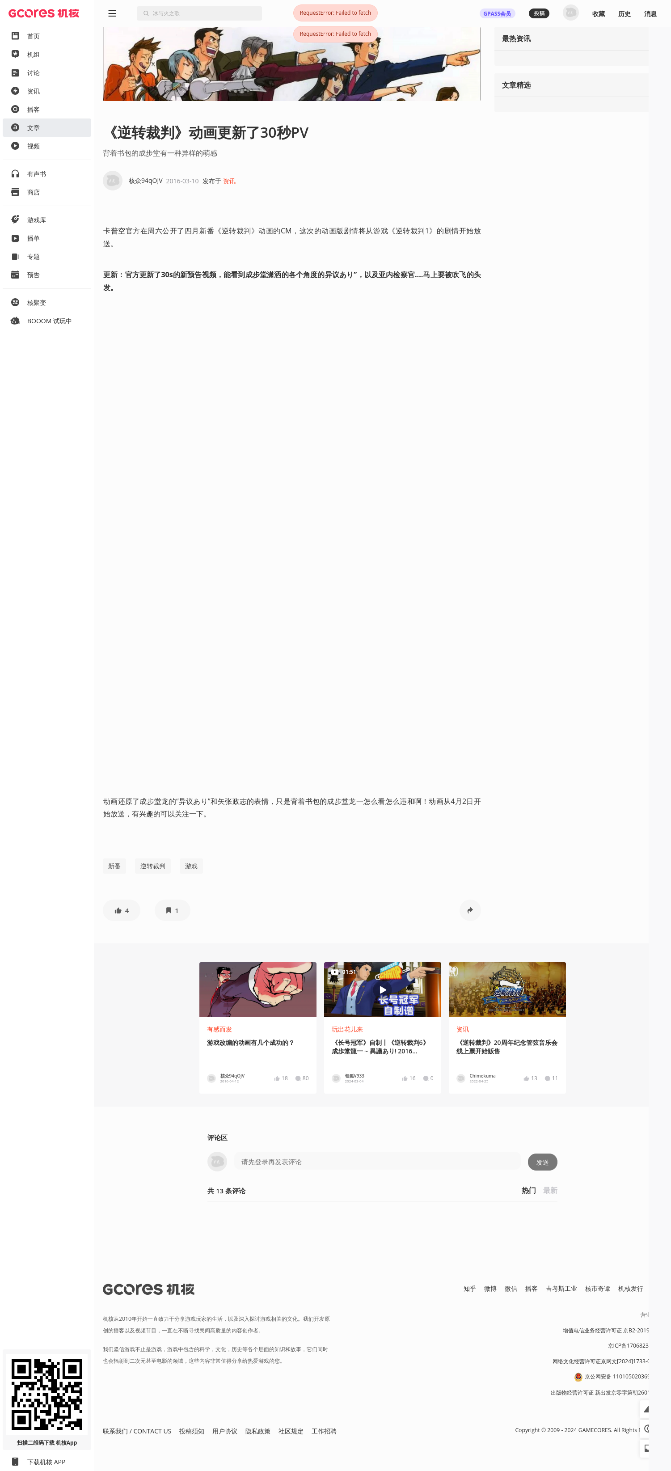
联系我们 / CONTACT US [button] (137, 1431)
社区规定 (291, 1431)
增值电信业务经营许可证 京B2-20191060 (612, 1330)
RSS (656, 1288)
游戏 (191, 866)
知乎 (470, 1288)
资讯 (229, 181)
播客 (531, 1288)
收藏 (598, 13)
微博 (490, 1288)
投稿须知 (191, 1431)
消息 (650, 13)
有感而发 (219, 1029)
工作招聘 (324, 1431)
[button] (121, 910)
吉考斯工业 (561, 1288)
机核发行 (630, 1288)
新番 (114, 866)
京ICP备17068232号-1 (635, 1345)
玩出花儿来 (347, 1029)
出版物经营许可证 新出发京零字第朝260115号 (606, 1392)
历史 (624, 13)
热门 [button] (529, 1190)
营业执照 (651, 1315)
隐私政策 (257, 1431)
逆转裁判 (152, 866)
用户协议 (224, 1431)
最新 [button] (550, 1190)
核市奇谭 (597, 1288)
